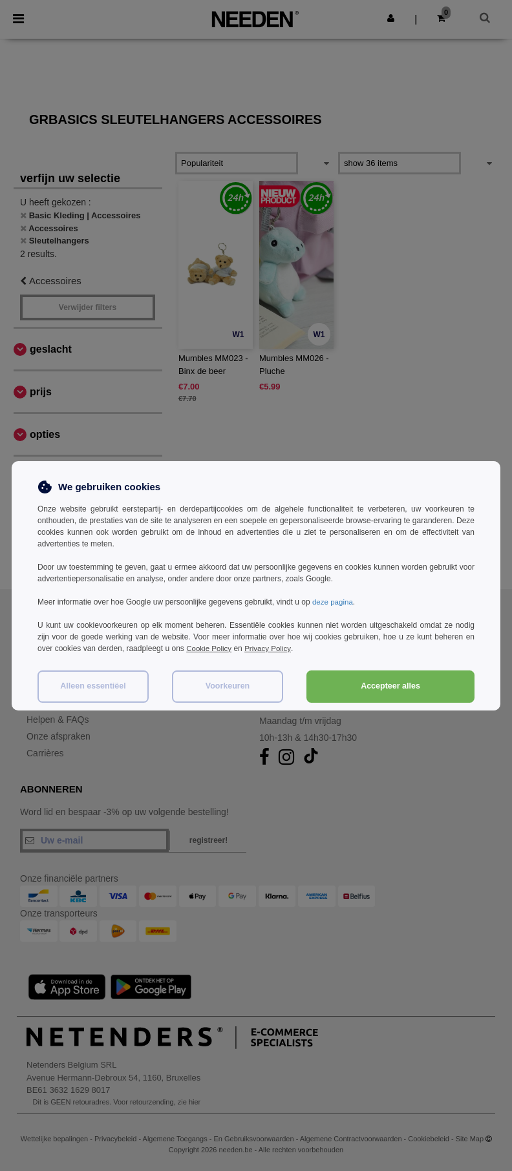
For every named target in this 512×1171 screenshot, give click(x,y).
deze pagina (333, 601)
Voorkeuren (228, 685)
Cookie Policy (209, 648)
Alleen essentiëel (92, 685)
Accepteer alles (390, 685)
